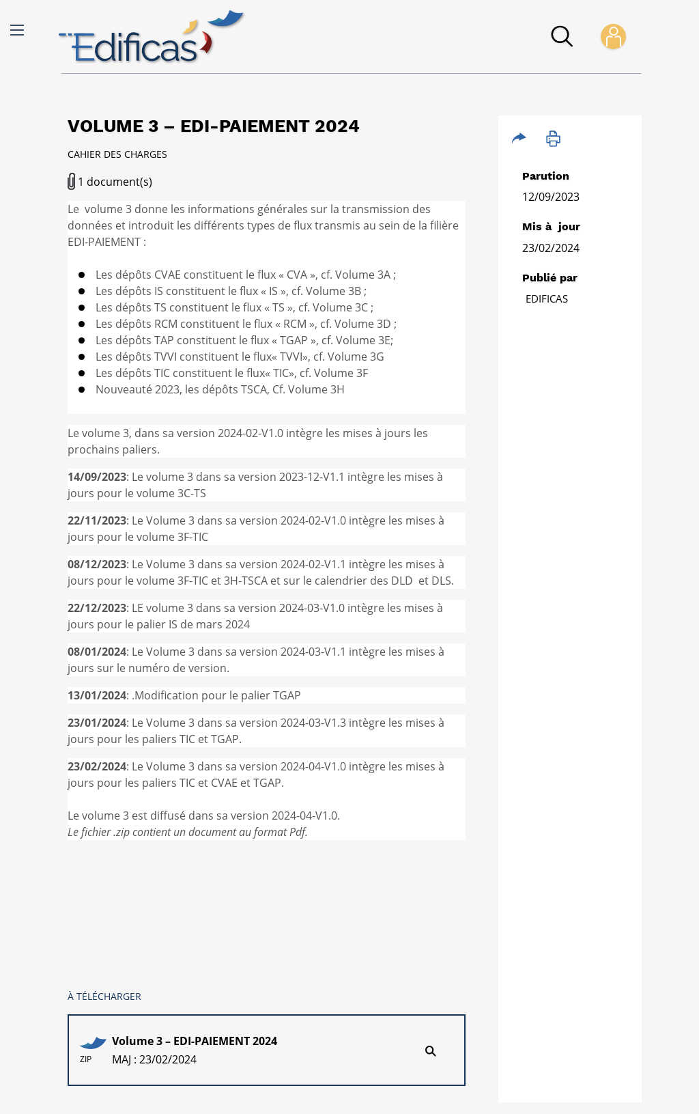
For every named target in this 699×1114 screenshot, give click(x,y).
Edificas (547, 298)
